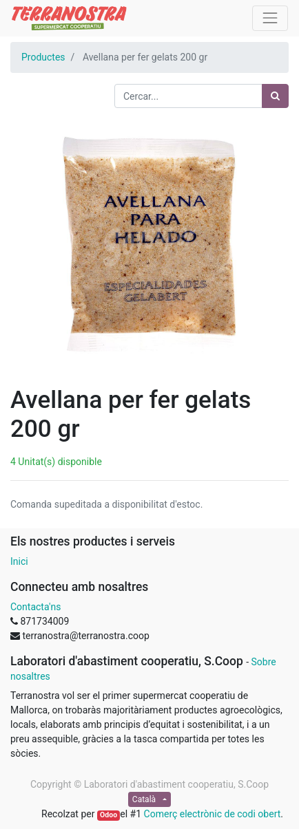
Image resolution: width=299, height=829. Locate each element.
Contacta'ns (35, 606)
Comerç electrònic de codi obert (212, 813)
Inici (19, 561)
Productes (43, 57)
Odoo (108, 814)
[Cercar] (275, 96)
